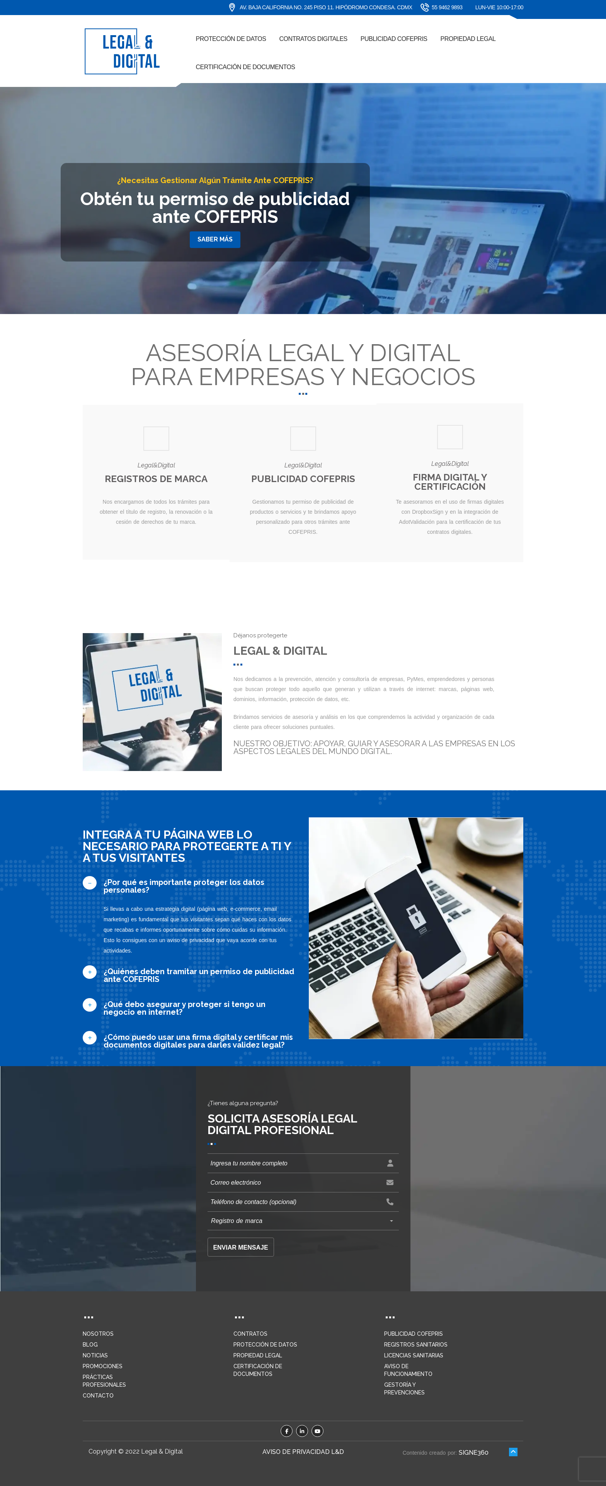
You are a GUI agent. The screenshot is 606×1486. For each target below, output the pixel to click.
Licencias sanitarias (413, 1355)
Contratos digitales (313, 39)
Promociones (103, 1366)
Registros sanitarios (416, 1345)
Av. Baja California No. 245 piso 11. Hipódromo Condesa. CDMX (320, 7)
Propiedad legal (257, 1355)
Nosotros (98, 1334)
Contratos (250, 1334)
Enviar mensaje (240, 1247)
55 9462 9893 (437, 7)
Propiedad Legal (468, 39)
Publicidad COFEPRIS (394, 39)
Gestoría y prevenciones (404, 1389)
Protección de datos (231, 39)
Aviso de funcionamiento (408, 1370)
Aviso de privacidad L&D (303, 1451)
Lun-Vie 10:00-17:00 (499, 7)
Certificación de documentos (245, 67)
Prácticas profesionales (104, 1381)
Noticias (95, 1355)
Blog (90, 1345)
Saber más (215, 239)
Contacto (98, 1396)
